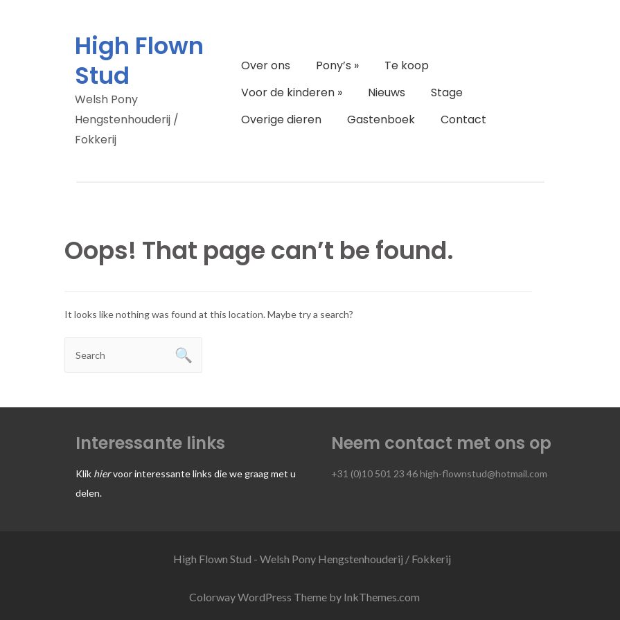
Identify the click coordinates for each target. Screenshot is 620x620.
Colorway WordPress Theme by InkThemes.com (304, 596)
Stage (447, 92)
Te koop (406, 65)
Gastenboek (381, 119)
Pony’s (337, 65)
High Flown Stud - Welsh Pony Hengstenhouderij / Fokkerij (312, 558)
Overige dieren (281, 119)
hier (102, 473)
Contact (463, 119)
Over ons (265, 65)
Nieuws (386, 92)
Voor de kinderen (291, 92)
